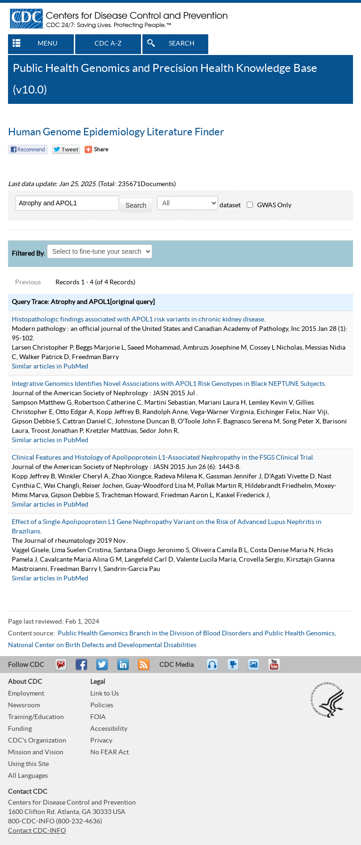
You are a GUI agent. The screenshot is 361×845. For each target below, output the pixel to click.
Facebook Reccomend (27, 149)
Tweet (102, 668)
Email (61, 668)
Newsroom (24, 705)
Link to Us (104, 693)
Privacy (101, 740)
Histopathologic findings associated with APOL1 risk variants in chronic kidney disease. (139, 319)
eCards (255, 668)
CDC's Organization (37, 740)
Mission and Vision (35, 752)
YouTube (278, 668)
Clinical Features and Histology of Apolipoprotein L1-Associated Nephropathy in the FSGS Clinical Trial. (163, 457)
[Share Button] (96, 149)
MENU (47, 43)
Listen (212, 668)
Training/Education (36, 717)
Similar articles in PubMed (50, 366)
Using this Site (28, 764)
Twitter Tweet (66, 149)
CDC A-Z (108, 43)
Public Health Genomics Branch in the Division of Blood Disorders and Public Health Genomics (196, 633)
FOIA (98, 717)
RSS (142, 668)
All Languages (28, 776)
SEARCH (182, 43)
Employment (26, 693)
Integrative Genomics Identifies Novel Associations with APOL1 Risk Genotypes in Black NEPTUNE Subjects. (169, 384)
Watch (234, 668)
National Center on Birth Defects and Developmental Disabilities (102, 645)
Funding (20, 729)
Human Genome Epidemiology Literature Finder (116, 132)
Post (122, 668)
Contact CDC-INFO (37, 831)
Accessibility (108, 729)
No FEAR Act (109, 752)
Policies (101, 705)
